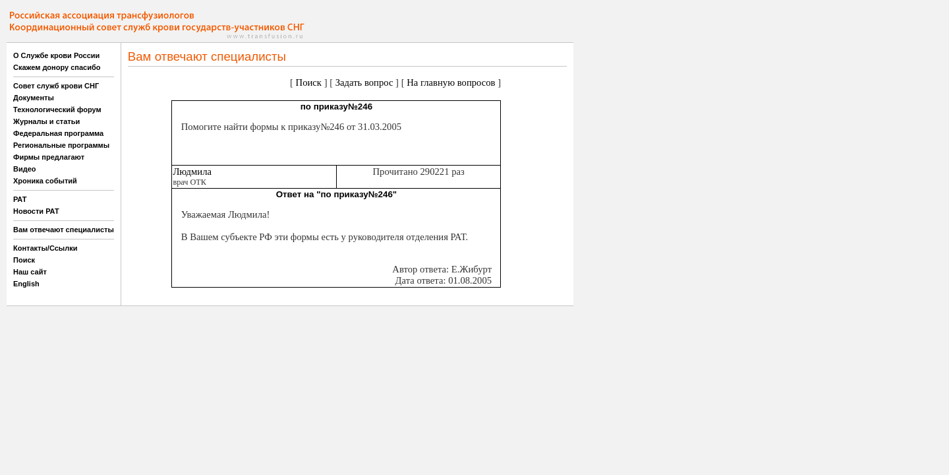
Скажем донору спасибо (56, 67)
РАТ (20, 199)
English (26, 284)
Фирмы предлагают (48, 157)
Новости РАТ (36, 211)
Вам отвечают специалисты (63, 230)
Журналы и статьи (46, 121)
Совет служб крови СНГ (56, 86)
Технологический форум (57, 109)
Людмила (192, 171)
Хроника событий (45, 181)
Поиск (24, 260)
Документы (33, 98)
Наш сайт (30, 272)
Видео (24, 169)
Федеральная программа (58, 133)
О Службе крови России (56, 55)
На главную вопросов (451, 82)
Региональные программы (61, 145)
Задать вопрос (364, 82)
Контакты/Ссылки (45, 248)
